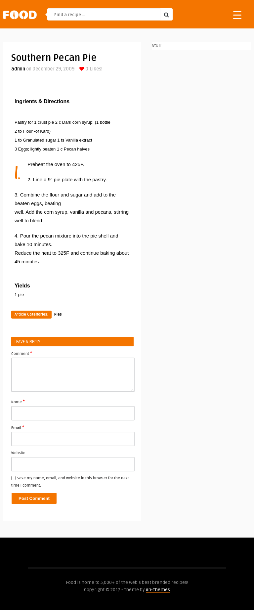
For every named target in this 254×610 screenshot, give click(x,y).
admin (18, 69)
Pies (58, 314)
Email (17, 427)
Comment (21, 353)
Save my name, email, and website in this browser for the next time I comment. (70, 482)
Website (18, 453)
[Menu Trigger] (237, 15)
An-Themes (158, 589)
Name (18, 402)
